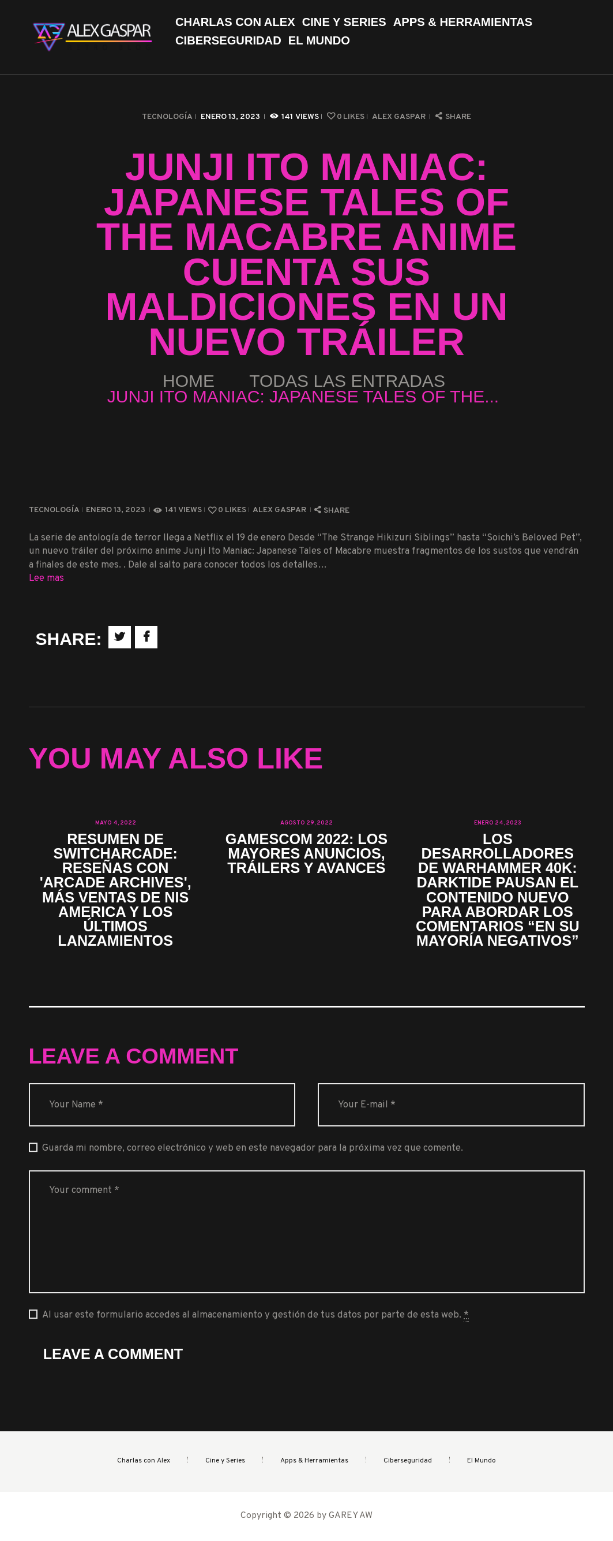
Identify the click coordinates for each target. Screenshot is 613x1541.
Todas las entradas (347, 380)
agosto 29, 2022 (306, 823)
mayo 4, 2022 (115, 823)
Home (189, 380)
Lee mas (46, 578)
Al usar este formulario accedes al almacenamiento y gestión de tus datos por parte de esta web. (255, 1315)
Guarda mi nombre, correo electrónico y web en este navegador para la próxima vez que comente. (252, 1148)
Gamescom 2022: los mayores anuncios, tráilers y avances (306, 854)
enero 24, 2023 (497, 823)
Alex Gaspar (399, 117)
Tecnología (167, 117)
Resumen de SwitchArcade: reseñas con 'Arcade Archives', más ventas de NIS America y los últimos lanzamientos (115, 890)
